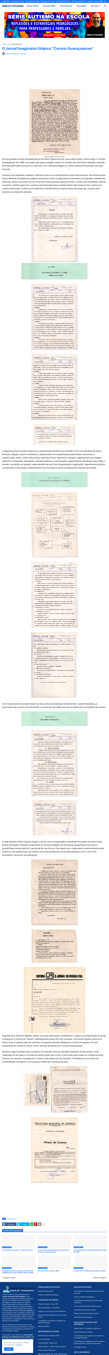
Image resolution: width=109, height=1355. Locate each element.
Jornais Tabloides (44, 1339)
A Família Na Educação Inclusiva (85, 1310)
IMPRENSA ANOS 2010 (79, 1)
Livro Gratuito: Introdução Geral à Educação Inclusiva (89, 1292)
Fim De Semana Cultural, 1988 (48, 1271)
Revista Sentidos (43, 1326)
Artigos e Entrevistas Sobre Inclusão (86, 1313)
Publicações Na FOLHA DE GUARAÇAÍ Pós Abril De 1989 (90, 1251)
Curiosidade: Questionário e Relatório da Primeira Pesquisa (51, 1322)
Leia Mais (19, 1345)
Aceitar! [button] (8, 1349)
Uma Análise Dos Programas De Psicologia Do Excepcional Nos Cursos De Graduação (89, 1342)
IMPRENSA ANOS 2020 (94, 1)
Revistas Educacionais (45, 1291)
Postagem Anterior (9, 1278)
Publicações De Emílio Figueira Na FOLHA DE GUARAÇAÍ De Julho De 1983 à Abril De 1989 (17, 1272)
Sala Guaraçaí (17, 44)
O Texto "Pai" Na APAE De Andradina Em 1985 (89, 1271)
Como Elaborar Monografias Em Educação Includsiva (88, 1301)
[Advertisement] (54, 72)
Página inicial (6, 44)
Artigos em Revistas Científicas (48, 1295)
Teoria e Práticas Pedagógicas (84, 1297)
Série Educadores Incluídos (83, 1317)
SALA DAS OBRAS (49, 6)
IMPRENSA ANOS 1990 (48, 1)
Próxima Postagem (99, 1278)
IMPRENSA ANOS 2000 (63, 1)
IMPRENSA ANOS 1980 (32, 1)
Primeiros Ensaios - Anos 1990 (48, 1304)
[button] (100, 6)
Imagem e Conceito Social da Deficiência (52, 1311)
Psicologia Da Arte (80, 1347)
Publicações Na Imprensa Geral (48, 1335)
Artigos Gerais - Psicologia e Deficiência (87, 1328)
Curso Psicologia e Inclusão (83, 1332)
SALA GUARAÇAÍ (66, 6)
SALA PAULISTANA (97, 6)
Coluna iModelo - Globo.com (47, 1343)
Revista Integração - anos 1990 (48, 1308)
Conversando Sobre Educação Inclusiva (87, 1306)
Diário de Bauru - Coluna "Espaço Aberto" (52, 1346)
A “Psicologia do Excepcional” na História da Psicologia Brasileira (89, 1337)
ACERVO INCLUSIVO (18, 1)
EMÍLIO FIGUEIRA (13, 6)
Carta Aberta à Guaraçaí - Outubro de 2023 (17, 1250)
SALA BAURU (81, 6)
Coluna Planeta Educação (46, 1350)
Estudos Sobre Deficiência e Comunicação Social (52, 1316)
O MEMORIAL (6, 1)
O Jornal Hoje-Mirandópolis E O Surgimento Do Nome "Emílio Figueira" (53, 1251)
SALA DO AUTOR (32, 6)
